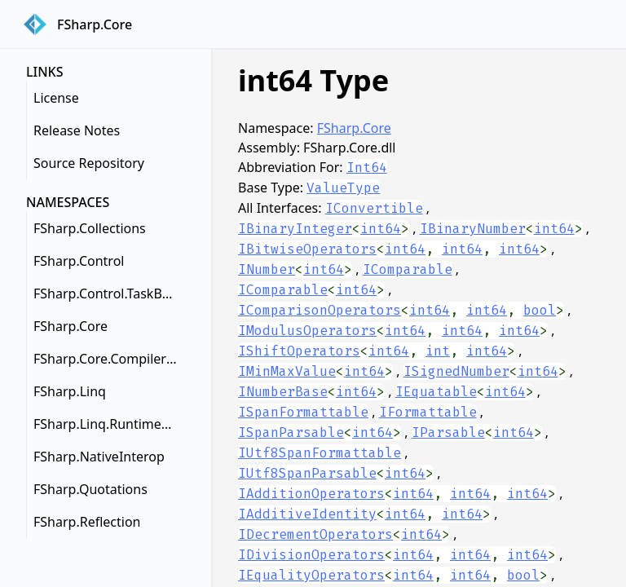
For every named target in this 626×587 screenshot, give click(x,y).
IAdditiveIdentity (307, 514)
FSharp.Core (70, 326)
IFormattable (428, 412)
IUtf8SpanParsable (307, 473)
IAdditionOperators (311, 493)
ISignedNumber (456, 371)
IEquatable (436, 391)
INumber (266, 269)
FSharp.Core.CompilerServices (109, 359)
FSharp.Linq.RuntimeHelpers (109, 424)
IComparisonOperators (319, 310)
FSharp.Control (78, 261)
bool (539, 310)
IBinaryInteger (295, 228)
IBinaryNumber (473, 228)
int (437, 351)
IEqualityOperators (311, 575)
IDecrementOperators (315, 534)
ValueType (343, 187)
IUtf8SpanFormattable (319, 452)
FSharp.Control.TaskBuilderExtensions (109, 293)
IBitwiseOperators (307, 249)
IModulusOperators (307, 330)
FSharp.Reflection (86, 522)
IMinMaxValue (287, 371)
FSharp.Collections (89, 228)
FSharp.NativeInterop (99, 457)
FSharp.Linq (69, 391)
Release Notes (76, 130)
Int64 (366, 167)
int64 (380, 228)
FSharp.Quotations (90, 489)
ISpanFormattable (303, 412)
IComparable (407, 269)
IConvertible (374, 208)
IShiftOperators (299, 351)
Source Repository (88, 163)
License (56, 98)
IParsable (448, 432)
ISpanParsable (291, 432)
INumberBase (283, 391)
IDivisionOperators (311, 554)
